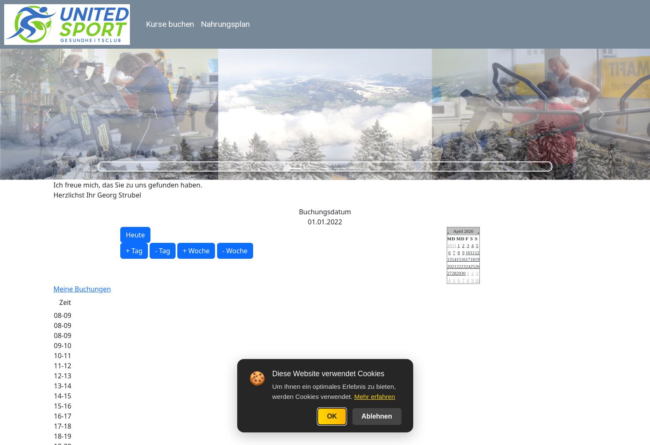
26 (477, 266)
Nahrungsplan (225, 24)
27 (449, 273)
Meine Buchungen (82, 289)
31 (454, 245)
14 (454, 259)
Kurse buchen (170, 24)
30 (449, 245)
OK (332, 416)
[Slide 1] (295, 168)
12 (477, 252)
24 (468, 266)
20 (449, 266)
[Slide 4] (340, 168)
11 (472, 252)
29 (458, 273)
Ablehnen (377, 416)
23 (463, 266)
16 (463, 259)
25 (472, 266)
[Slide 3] (325, 168)
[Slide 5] (355, 168)
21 (454, 266)
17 (468, 259)
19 (477, 259)
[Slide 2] (310, 168)
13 (449, 259)
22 (458, 266)
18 (472, 259)
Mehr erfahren (374, 396)
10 (468, 252)
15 (458, 259)
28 (454, 273)
